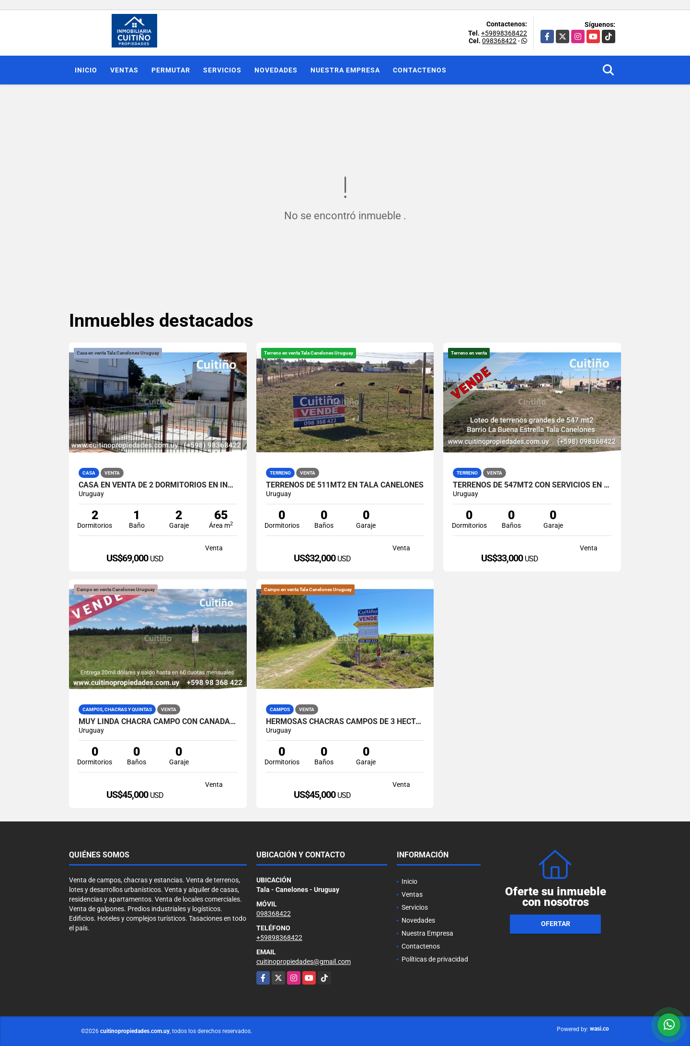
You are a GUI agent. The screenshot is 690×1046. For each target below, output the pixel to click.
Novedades (276, 70)
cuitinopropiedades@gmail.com (303, 961)
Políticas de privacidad (435, 959)
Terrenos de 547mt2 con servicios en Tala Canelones (532, 485)
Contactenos (420, 70)
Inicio (86, 70)
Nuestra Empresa (345, 70)
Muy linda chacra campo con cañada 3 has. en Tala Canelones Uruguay (158, 721)
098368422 (499, 41)
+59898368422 (504, 33)
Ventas (124, 70)
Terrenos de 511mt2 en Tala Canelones (345, 485)
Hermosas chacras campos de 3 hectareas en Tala (345, 721)
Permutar (170, 70)
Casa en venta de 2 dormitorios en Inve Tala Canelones (158, 485)
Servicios (222, 70)
